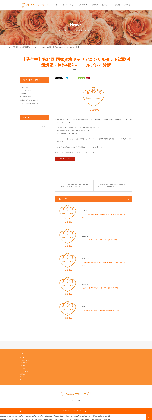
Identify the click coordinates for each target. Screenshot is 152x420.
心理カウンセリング (67, 5)
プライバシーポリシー (26, 371)
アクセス (22, 368)
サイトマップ (23, 379)
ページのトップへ (45, 107)
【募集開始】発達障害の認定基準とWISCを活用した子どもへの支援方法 (111, 185)
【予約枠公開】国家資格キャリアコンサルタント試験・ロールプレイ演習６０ (75, 185)
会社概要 (117, 5)
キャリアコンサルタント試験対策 (87, 5)
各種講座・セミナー (25, 363)
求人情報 (22, 377)
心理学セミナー (106, 5)
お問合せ (127, 5)
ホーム (22, 357)
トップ (55, 5)
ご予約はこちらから (65, 158)
